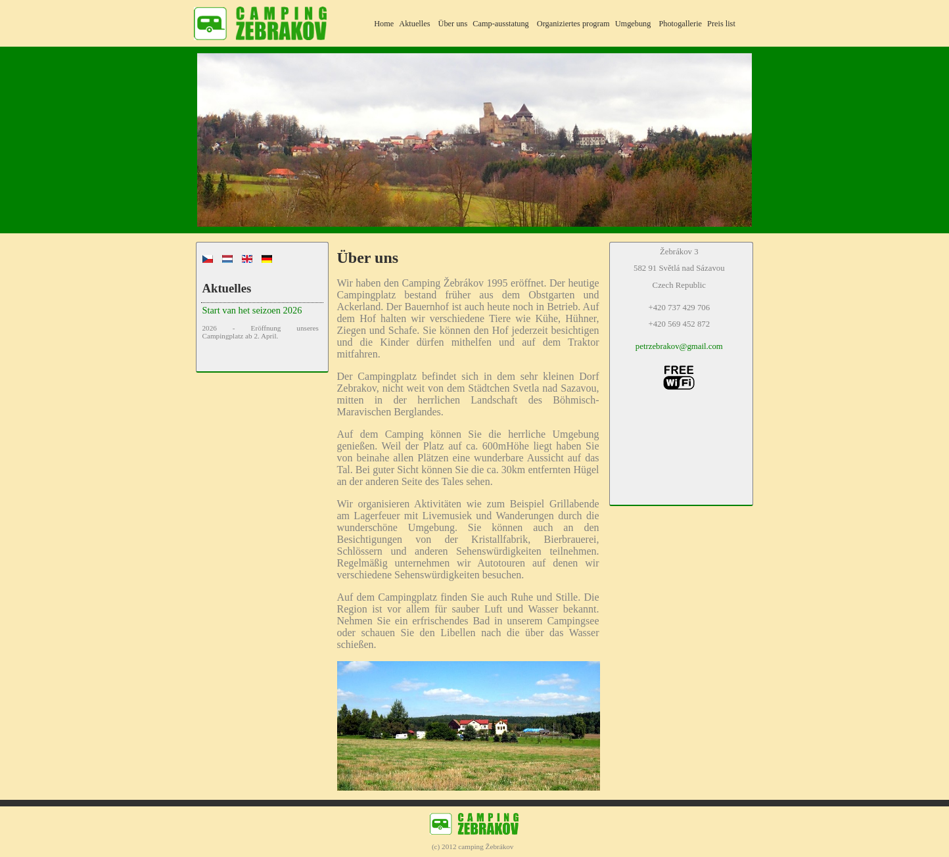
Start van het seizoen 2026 (252, 310)
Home (384, 23)
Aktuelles (414, 23)
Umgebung (633, 23)
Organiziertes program (573, 23)
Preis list (721, 23)
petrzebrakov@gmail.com (679, 346)
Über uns (452, 23)
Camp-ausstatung (501, 23)
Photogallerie (680, 23)
